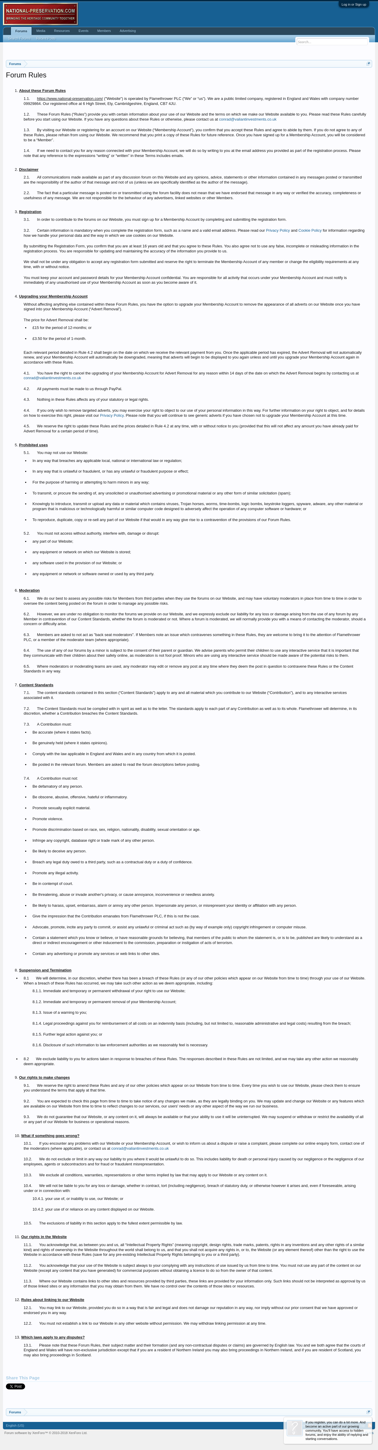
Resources (62, 31)
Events (84, 31)
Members (104, 31)
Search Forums (19, 38)
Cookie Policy (310, 230)
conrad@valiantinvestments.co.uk (248, 119)
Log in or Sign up (354, 4)
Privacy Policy (278, 230)
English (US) (15, 1425)
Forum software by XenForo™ (45, 1433)
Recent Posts (46, 38)
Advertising (128, 31)
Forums (21, 31)
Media (40, 31)
